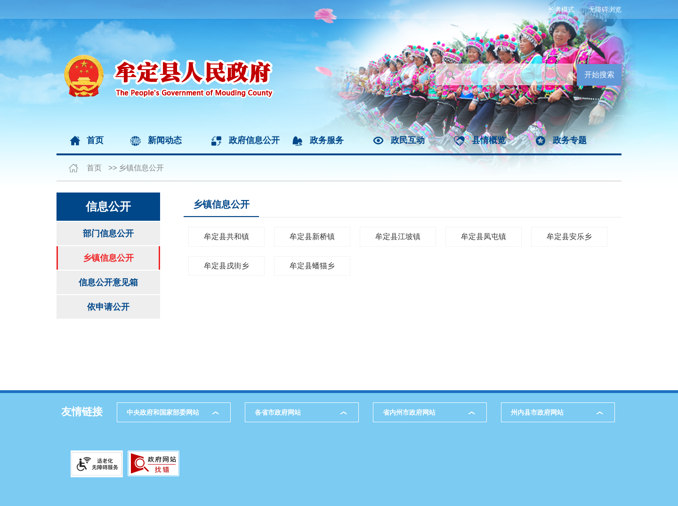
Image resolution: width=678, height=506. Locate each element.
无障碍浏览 (605, 9)
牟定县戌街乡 (226, 266)
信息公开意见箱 (108, 282)
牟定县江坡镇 (397, 237)
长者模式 (561, 9)
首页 (95, 140)
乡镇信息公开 (141, 168)
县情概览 (489, 140)
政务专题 (570, 140)
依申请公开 (108, 307)
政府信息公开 (254, 140)
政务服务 (327, 140)
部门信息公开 (108, 233)
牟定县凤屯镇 (483, 237)
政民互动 (408, 140)
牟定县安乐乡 (569, 237)
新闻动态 (165, 140)
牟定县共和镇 (226, 237)
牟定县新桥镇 (312, 237)
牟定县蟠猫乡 (312, 266)
